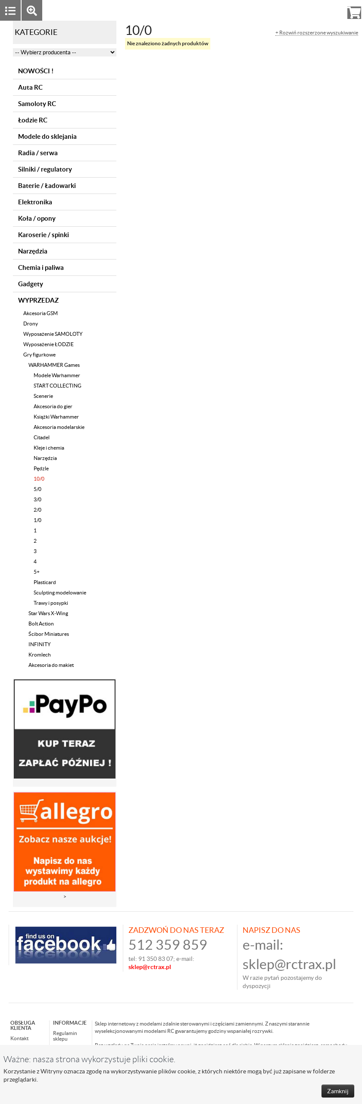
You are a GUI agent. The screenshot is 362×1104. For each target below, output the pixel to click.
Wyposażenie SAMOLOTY (53, 334)
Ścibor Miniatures (48, 634)
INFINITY (39, 644)
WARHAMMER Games (54, 365)
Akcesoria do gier (53, 406)
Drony (30, 323)
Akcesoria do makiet (51, 665)
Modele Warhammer (57, 375)
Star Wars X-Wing (48, 613)
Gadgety (30, 284)
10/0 (39, 479)
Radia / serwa (38, 152)
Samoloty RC (37, 103)
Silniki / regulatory (45, 169)
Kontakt (19, 1038)
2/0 (37, 510)
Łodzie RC (32, 120)
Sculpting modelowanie (60, 592)
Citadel (42, 437)
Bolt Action (41, 623)
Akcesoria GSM (40, 313)
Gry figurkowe (39, 354)
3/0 (37, 499)
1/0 (37, 520)
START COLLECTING (57, 385)
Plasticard (45, 582)
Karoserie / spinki (43, 234)
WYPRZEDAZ (38, 300)
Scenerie (43, 396)
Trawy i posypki (51, 603)
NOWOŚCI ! (35, 71)
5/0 (37, 489)
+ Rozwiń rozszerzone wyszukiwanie (316, 32)
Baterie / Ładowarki (47, 185)
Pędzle (41, 468)
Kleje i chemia (49, 447)
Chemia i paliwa (41, 267)
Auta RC (30, 87)
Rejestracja (323, 10)
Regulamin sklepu (65, 1035)
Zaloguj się (287, 10)
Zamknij (338, 1091)
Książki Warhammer (56, 416)
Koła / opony (37, 218)
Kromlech (39, 654)
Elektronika (35, 202)
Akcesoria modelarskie (59, 427)
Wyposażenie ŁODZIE (48, 344)
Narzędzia (32, 251)
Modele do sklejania (47, 136)
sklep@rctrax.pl (289, 964)
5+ (37, 572)
